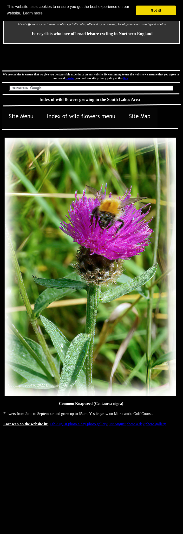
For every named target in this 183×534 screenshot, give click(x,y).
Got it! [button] (156, 10)
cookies (70, 78)
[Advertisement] (42, 498)
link (125, 78)
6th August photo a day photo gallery (78, 424)
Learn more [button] (33, 13)
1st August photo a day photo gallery (137, 424)
